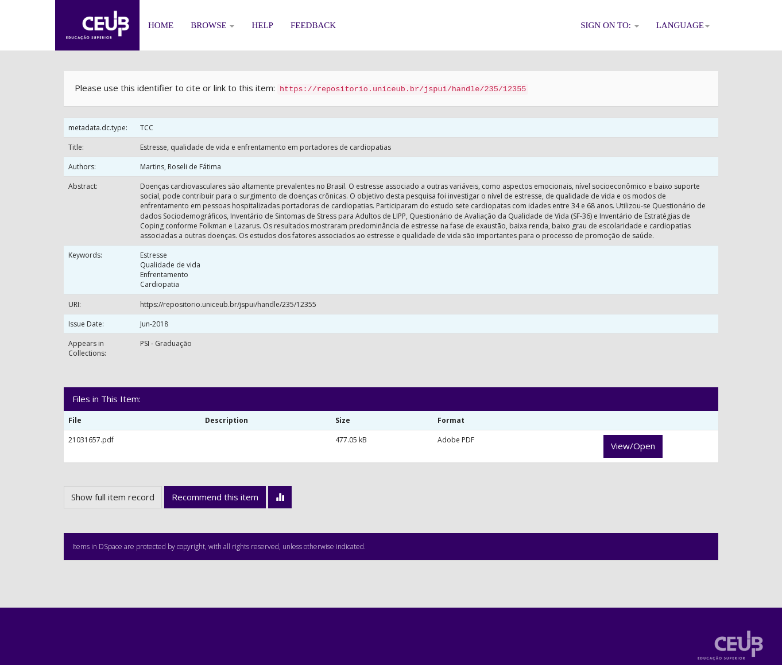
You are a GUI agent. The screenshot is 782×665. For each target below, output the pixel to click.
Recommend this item (215, 497)
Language (683, 25)
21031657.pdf (91, 440)
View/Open (633, 446)
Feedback (313, 25)
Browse (212, 25)
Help (262, 25)
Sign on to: (609, 25)
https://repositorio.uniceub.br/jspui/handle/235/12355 (228, 304)
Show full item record (112, 497)
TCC (146, 128)
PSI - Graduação (166, 343)
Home (160, 25)
